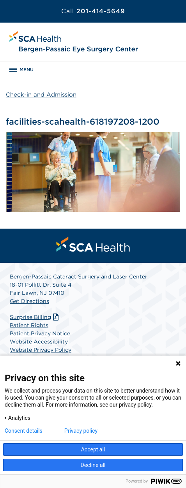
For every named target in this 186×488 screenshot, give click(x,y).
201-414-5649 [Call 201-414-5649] (93, 11)
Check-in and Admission (41, 94)
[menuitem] (93, 244)
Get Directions (29, 301)
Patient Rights (29, 325)
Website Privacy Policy (40, 350)
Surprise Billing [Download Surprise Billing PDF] (35, 317)
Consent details (24, 431)
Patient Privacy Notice (40, 333)
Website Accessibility (39, 341)
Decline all (93, 465)
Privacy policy (80, 431)
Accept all (93, 449)
